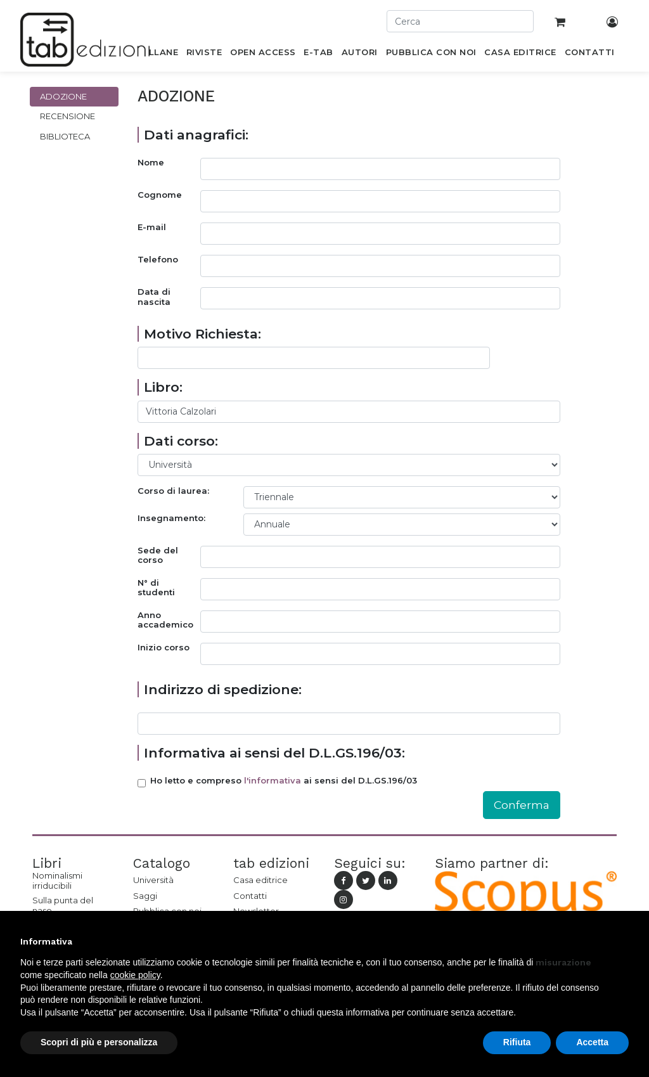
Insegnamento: (171, 518)
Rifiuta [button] (517, 1042)
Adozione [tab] (63, 96)
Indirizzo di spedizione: (223, 689)
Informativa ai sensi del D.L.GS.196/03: (274, 753)
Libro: (163, 387)
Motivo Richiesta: (202, 334)
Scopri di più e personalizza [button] (99, 1042)
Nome (151, 162)
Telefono (158, 259)
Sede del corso (158, 555)
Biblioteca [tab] (65, 136)
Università (153, 880)
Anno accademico (165, 620)
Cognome (160, 195)
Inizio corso (164, 647)
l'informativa (272, 780)
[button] (622, 941)
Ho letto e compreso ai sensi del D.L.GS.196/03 (283, 780)
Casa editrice (260, 880)
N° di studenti (156, 588)
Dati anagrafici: (196, 135)
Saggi (145, 896)
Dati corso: (181, 441)
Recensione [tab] (67, 116)
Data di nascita (154, 297)
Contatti (250, 896)
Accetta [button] (592, 1042)
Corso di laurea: (173, 491)
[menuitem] (156, 54)
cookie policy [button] (135, 975)
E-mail (152, 227)
